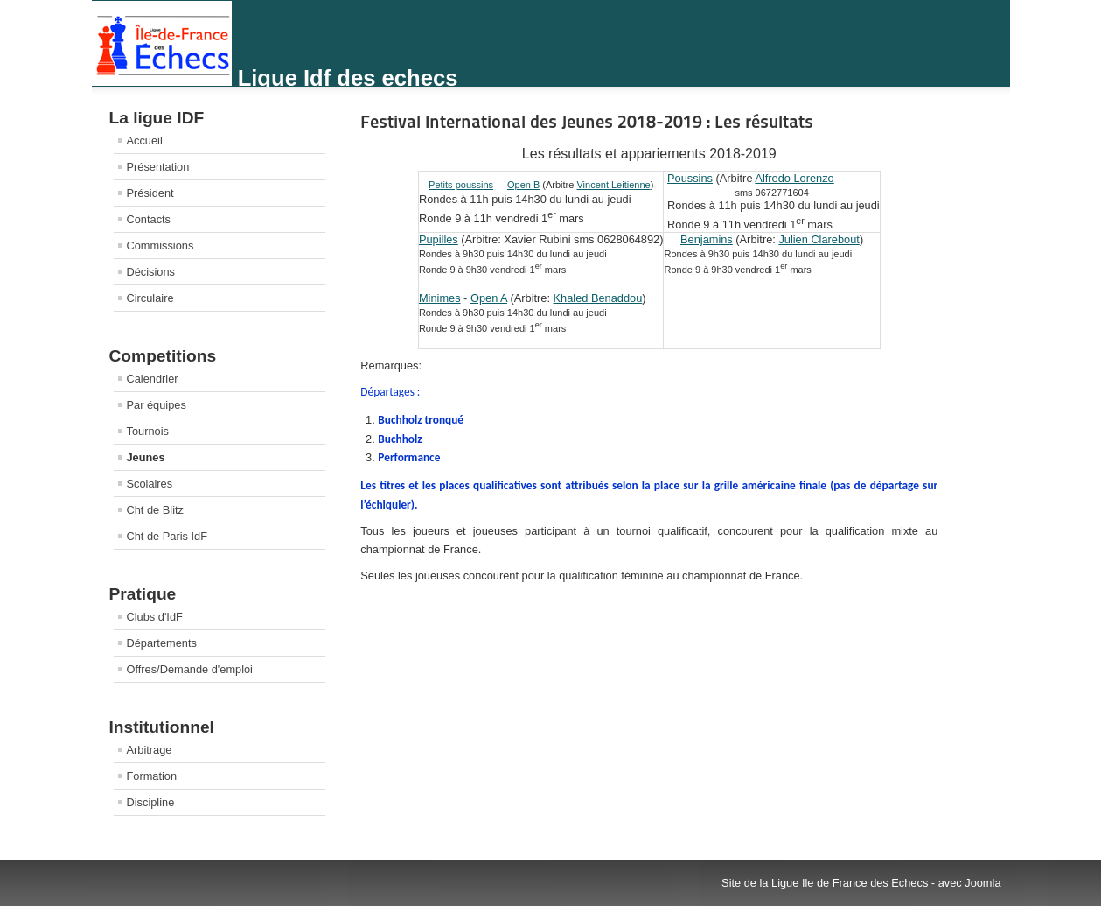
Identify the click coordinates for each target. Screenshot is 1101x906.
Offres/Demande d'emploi (190, 669)
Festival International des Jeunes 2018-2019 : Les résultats (586, 121)
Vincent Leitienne (613, 184)
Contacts (149, 219)
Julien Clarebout (818, 239)
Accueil (145, 140)
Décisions (151, 271)
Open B (523, 184)
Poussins (690, 178)
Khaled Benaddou (598, 298)
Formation (152, 776)
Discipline (151, 802)
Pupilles (438, 239)
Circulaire (150, 298)
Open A (488, 298)
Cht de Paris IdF (167, 536)
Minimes (440, 298)
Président (150, 193)
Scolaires (150, 483)
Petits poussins (461, 184)
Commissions (160, 245)
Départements (162, 643)
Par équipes (156, 404)
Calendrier (152, 378)
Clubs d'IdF (155, 616)
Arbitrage (149, 749)
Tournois (148, 431)
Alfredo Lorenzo (794, 178)
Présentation (158, 166)
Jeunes (146, 457)
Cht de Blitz (155, 509)
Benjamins (706, 239)
